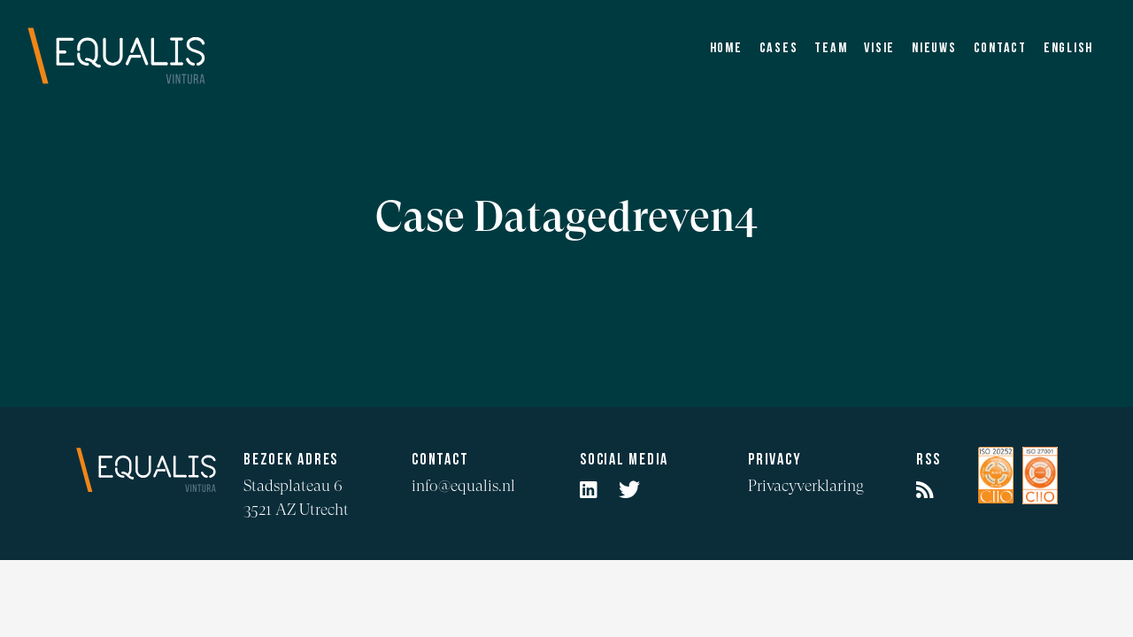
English (1068, 49)
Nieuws (934, 49)
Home (726, 49)
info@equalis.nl (463, 485)
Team (830, 49)
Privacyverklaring (806, 485)
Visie (879, 49)
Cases (778, 49)
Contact (1000, 49)
